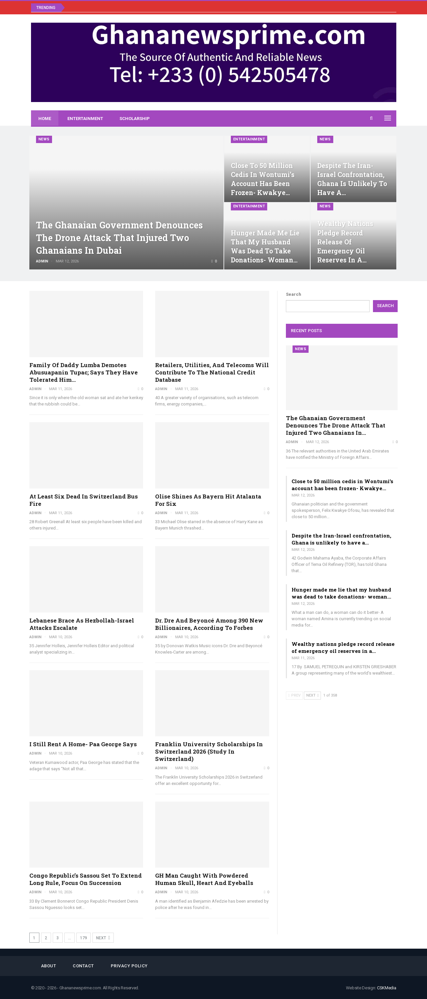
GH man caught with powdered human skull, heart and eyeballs (204, 879)
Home (44, 118)
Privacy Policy (129, 965)
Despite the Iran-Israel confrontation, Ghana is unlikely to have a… (341, 539)
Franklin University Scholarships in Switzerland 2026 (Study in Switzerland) (209, 751)
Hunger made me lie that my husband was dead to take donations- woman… (341, 593)
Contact (83, 965)
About (48, 965)
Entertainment (85, 118)
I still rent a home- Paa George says (83, 744)
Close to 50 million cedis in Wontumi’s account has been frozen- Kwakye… (342, 484)
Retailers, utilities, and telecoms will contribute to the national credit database (212, 372)
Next (103, 937)
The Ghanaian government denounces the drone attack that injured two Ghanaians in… (335, 425)
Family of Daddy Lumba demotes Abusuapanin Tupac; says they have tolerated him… (83, 372)
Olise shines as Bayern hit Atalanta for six (208, 500)
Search (293, 294)
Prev (294, 695)
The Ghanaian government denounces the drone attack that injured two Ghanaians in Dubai (121, 237)
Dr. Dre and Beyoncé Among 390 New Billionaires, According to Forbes (209, 624)
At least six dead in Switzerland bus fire (83, 500)
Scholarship (134, 118)
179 (83, 938)
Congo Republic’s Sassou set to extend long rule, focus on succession (85, 879)
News (44, 139)
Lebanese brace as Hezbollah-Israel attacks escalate (81, 624)
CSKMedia (386, 987)
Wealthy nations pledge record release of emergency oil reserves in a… (345, 241)
